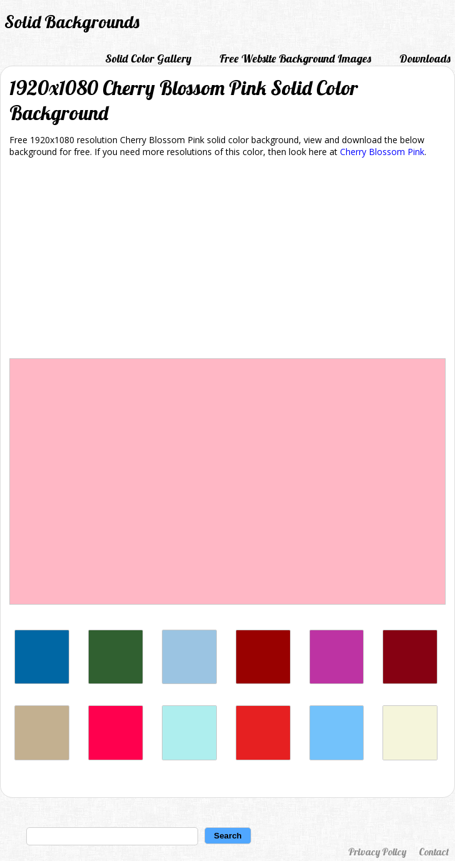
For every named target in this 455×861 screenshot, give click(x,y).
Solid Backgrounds (71, 22)
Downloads (425, 58)
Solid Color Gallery (148, 58)
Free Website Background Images (295, 58)
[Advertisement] (227, 260)
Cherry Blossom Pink (382, 152)
